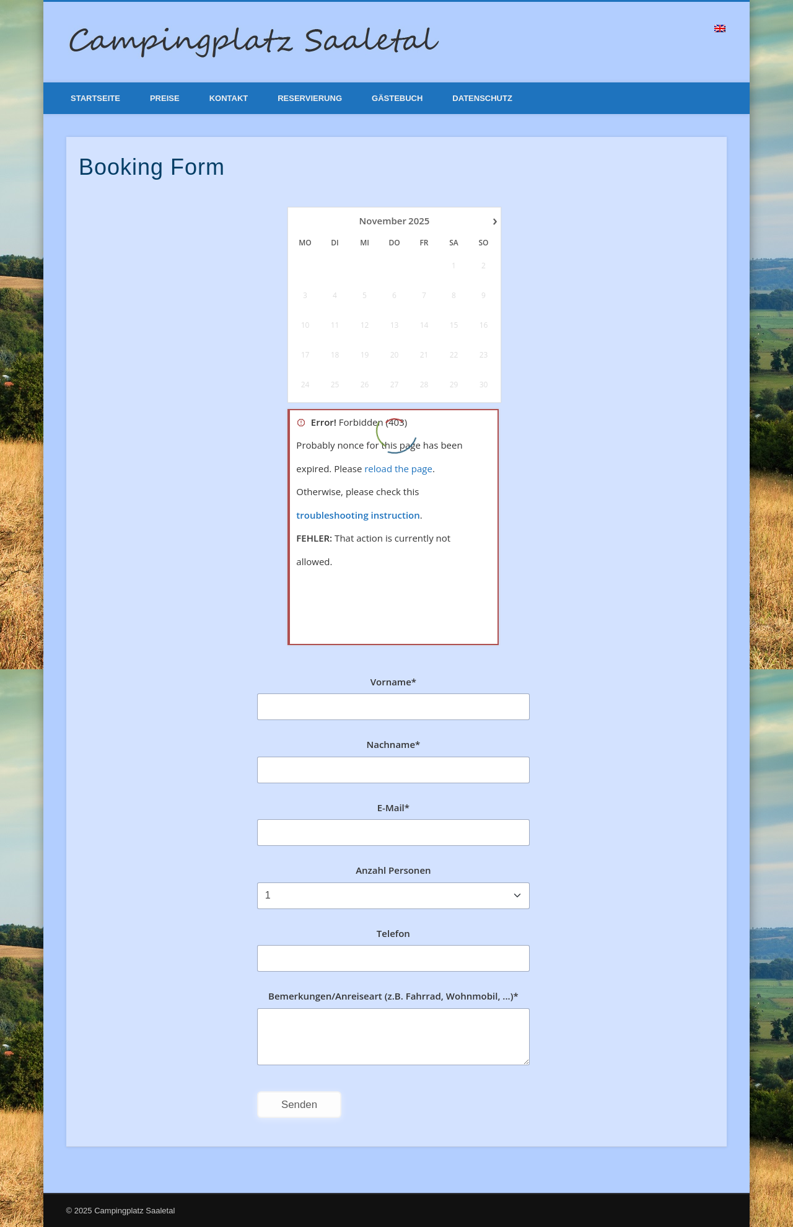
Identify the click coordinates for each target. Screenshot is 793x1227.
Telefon (393, 933)
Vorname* (393, 681)
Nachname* (393, 744)
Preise (165, 98)
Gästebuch (397, 98)
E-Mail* (393, 807)
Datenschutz (482, 98)
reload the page (398, 468)
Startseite (95, 98)
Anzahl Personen (393, 870)
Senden (299, 1104)
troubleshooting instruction (357, 515)
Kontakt (228, 98)
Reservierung (310, 98)
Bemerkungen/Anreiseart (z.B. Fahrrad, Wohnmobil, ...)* (393, 996)
